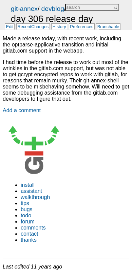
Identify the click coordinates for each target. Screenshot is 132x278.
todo (26, 215)
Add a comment (22, 110)
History (59, 26)
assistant (31, 191)
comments (33, 228)
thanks (29, 240)
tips (25, 203)
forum (28, 221)
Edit (10, 26)
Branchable (108, 26)
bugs (27, 209)
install (28, 185)
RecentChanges (33, 26)
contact (29, 234)
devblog (52, 8)
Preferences (81, 26)
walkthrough (35, 197)
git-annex (24, 8)
